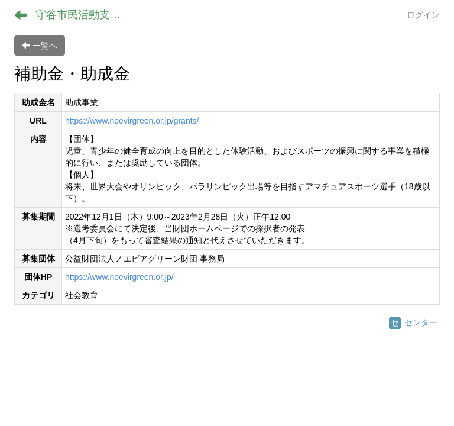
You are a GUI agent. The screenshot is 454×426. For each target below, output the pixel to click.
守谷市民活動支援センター (85, 15)
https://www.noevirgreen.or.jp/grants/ (132, 120)
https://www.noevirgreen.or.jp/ (119, 277)
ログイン (423, 15)
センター (413, 322)
